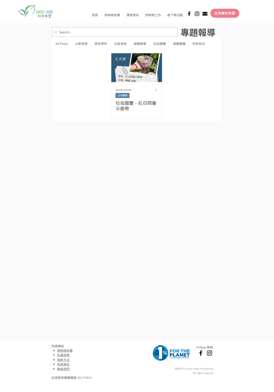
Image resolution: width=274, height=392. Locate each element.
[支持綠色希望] (224, 13)
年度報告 (63, 364)
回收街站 (198, 43)
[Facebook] (189, 14)
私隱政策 (63, 355)
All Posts (62, 43)
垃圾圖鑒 (159, 43)
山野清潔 (81, 43)
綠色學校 (101, 43)
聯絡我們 (63, 368)
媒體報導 (140, 43)
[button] (112, 13)
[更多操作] (157, 90)
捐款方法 (63, 359)
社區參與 (120, 43)
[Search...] (114, 32)
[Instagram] (197, 14)
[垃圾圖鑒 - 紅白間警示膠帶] (136, 67)
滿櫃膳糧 (179, 43)
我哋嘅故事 (65, 350)
